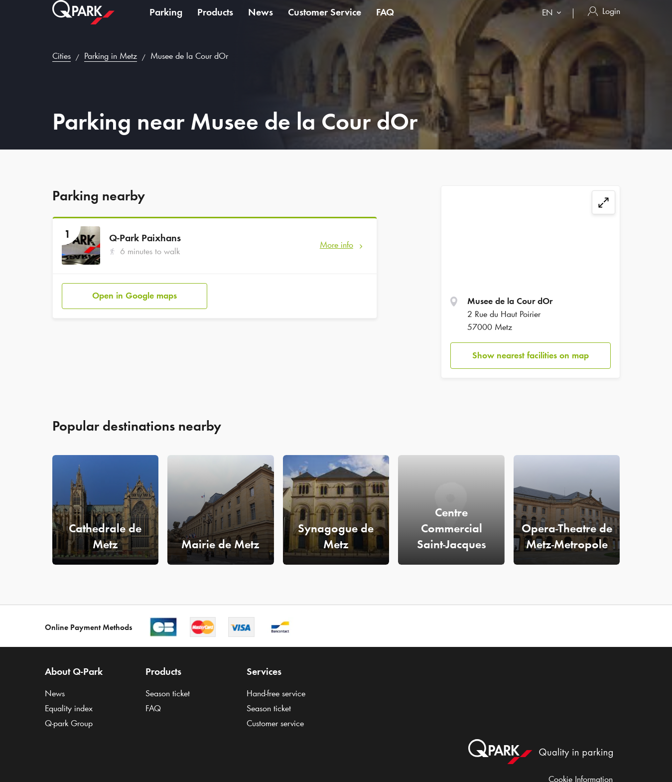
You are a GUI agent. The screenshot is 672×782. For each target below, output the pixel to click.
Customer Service (324, 22)
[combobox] (553, 23)
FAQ (385, 22)
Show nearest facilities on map (530, 355)
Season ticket (167, 693)
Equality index (69, 708)
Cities (61, 55)
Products (215, 22)
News (260, 22)
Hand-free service (276, 693)
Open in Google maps (134, 295)
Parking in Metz (110, 55)
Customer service (275, 723)
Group (69, 723)
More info (336, 244)
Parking (165, 22)
